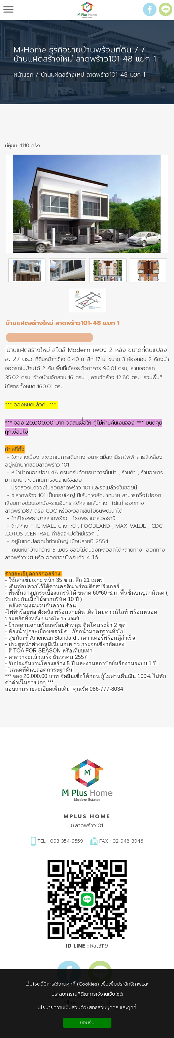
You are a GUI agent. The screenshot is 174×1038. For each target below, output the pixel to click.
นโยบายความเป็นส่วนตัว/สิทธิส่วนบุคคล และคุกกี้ (87, 1007)
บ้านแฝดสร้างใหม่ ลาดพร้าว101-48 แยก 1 (84, 59)
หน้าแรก (23, 74)
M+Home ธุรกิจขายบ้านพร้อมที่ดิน (72, 49)
